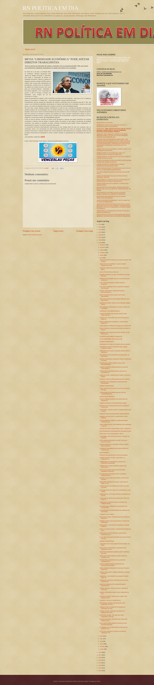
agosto (102, 255)
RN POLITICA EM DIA (50, 8)
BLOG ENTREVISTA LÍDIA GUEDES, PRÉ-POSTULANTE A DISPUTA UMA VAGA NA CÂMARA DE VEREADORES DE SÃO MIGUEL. (114, 189)
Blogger (98, 681)
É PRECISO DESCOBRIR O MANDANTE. (111, 336)
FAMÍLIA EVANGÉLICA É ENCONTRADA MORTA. (113, 403)
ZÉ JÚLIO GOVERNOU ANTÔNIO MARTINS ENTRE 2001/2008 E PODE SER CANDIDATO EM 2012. (114, 161)
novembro (103, 247)
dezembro (103, 245)
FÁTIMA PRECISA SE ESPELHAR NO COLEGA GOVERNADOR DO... (113, 393)
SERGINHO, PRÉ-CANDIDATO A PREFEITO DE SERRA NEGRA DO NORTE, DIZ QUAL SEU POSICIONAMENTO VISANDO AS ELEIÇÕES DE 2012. (112, 135)
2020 (99, 240)
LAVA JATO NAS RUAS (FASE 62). (109, 272)
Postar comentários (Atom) (34, 234)
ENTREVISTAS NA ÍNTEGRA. (105, 122)
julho (101, 257)
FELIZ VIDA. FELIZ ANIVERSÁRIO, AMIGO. (112, 433)
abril (101, 641)
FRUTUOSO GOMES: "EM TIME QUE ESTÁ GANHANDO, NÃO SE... (112, 615)
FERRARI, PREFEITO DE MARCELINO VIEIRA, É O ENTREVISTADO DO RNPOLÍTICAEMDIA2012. (111, 153)
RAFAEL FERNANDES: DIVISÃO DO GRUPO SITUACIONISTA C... (112, 291)
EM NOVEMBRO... (105, 452)
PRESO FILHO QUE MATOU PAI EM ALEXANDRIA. (114, 455)
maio (101, 638)
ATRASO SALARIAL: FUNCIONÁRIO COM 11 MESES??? (115, 428)
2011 (99, 670)
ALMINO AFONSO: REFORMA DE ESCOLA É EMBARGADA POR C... (112, 611)
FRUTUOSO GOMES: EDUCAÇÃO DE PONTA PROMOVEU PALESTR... (112, 470)
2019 (99, 242)
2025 (99, 227)
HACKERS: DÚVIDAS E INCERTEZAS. (110, 600)
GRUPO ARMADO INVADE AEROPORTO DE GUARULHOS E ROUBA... (112, 564)
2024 (99, 229)
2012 (99, 668)
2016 (99, 657)
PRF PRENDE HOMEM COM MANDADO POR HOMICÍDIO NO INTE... (112, 603)
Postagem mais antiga (84, 231)
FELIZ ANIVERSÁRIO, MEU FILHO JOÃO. (111, 339)
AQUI (43, 137)
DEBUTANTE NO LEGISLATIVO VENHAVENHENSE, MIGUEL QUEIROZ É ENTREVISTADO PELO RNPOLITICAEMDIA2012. (114, 215)
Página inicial (30, 49)
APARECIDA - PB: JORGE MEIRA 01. (110, 311)
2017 (99, 655)
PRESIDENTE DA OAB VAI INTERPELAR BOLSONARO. (115, 344)
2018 (99, 652)
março (102, 644)
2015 (99, 660)
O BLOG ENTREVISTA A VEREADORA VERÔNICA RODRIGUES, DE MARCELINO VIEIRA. (111, 165)
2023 (99, 232)
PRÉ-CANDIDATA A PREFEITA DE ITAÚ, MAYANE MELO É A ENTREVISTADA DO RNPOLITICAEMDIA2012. (113, 180)
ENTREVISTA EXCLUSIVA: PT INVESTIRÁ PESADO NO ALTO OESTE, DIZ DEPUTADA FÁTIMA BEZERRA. (114, 169)
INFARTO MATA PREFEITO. (107, 396)
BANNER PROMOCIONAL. (107, 341)
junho (101, 636)
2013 (99, 665)
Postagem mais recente (31, 231)
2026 (99, 224)
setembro (102, 252)
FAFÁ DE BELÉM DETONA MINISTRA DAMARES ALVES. (115, 431)
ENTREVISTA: (114, 130)
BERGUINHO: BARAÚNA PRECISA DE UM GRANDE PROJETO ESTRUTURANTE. (111, 197)
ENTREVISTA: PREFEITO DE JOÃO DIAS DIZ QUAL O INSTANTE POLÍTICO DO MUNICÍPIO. (112, 125)
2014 (99, 663)
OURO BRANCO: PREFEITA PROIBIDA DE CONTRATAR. (115, 325)
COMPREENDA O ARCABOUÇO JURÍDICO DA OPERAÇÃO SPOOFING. (113, 462)
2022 (99, 235)
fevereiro (102, 646)
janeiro (102, 649)
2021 (99, 237)
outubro (102, 250)
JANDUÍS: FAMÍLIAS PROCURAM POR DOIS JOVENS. (115, 379)
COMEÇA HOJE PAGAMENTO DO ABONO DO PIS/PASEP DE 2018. (112, 607)
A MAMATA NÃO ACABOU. (107, 514)
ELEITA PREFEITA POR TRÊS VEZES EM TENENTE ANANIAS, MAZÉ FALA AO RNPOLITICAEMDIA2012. (111, 193)
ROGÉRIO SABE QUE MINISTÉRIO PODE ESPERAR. (114, 414)
